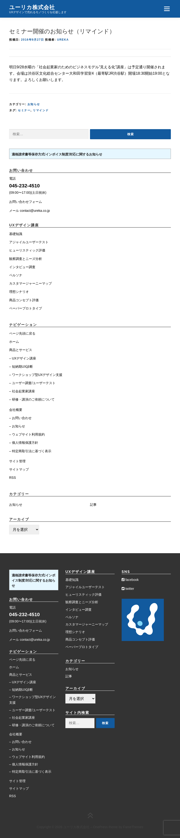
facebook (130, 580)
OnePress (100, 827)
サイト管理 (17, 461)
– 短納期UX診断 (21, 366)
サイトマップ (19, 469)
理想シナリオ (19, 291)
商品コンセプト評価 (24, 300)
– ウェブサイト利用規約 (27, 434)
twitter (128, 589)
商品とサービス (20, 350)
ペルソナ (15, 275)
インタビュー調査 (22, 267)
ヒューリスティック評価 (27, 250)
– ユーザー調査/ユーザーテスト (32, 383)
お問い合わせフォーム (25, 202)
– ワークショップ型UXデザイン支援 (35, 375)
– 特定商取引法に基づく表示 (30, 451)
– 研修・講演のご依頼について (32, 399)
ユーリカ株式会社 (32, 7)
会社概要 (15, 410)
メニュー (167, 9)
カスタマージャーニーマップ (30, 283)
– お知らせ (17, 426)
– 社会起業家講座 (22, 391)
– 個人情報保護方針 (23, 442)
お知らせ (33, 104)
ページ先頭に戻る (22, 333)
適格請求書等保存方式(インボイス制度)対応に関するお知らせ (57, 154)
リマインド (41, 110)
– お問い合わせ (20, 418)
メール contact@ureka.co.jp (29, 210)
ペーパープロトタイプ (25, 308)
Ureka (63, 39)
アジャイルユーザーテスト (29, 242)
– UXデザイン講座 (22, 358)
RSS (12, 477)
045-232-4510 (24, 185)
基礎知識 (15, 234)
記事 (93, 504)
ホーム (14, 342)
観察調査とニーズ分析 (25, 259)
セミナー (24, 110)
